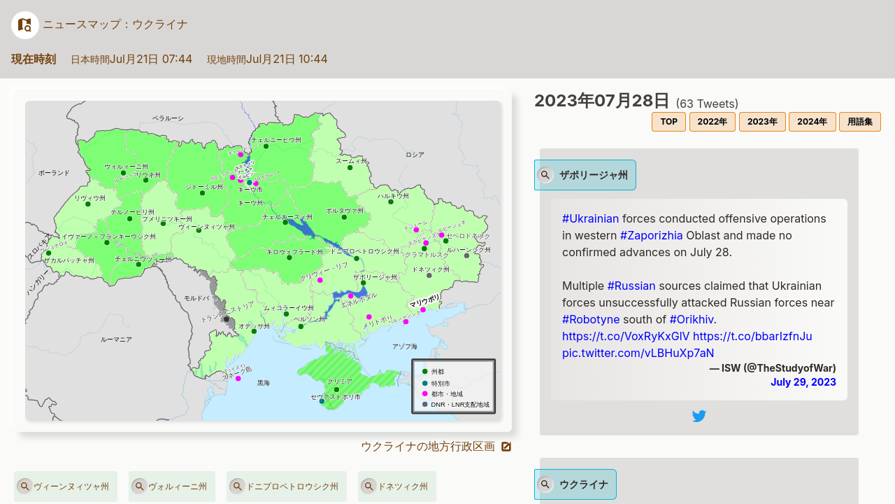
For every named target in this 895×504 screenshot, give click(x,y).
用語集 (860, 121)
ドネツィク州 (394, 486)
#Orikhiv (692, 319)
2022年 (713, 121)
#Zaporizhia (651, 235)
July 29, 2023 (803, 382)
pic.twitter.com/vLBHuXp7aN (638, 353)
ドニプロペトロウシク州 (283, 486)
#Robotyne (591, 319)
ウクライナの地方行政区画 (437, 446)
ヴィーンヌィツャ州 (63, 486)
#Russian (632, 286)
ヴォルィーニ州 (169, 486)
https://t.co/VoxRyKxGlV (626, 336)
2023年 (762, 121)
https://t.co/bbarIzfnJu (752, 336)
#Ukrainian (590, 218)
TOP (669, 121)
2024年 (812, 121)
